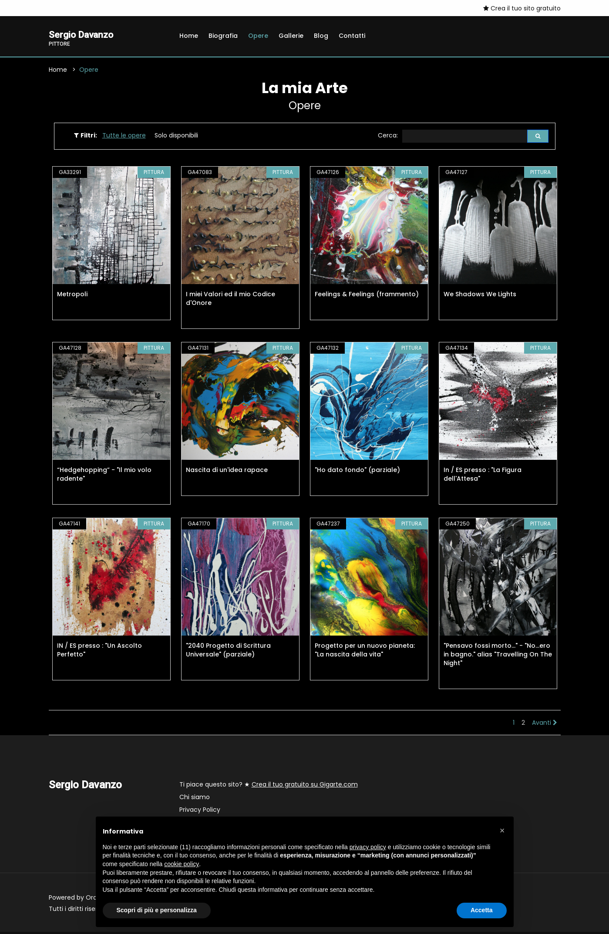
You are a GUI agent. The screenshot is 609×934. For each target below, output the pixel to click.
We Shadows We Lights (480, 296)
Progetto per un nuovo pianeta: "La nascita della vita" (365, 652)
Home (188, 35)
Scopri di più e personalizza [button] (157, 910)
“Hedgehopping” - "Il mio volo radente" (104, 476)
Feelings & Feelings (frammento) (367, 296)
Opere (258, 35)
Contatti (352, 35)
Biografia (223, 35)
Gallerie (291, 35)
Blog (321, 35)
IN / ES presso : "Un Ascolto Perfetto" (99, 652)
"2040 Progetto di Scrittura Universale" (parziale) (228, 652)
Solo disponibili (176, 137)
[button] (502, 830)
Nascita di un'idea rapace (227, 472)
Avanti (544, 724)
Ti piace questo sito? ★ (268, 786)
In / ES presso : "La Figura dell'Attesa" (483, 476)
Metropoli (72, 296)
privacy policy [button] (368, 847)
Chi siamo (194, 799)
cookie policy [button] (181, 863)
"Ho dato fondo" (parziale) (357, 472)
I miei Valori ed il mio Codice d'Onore (230, 300)
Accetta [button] (482, 910)
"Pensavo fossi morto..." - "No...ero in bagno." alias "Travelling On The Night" (498, 656)
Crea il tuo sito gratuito (522, 8)
